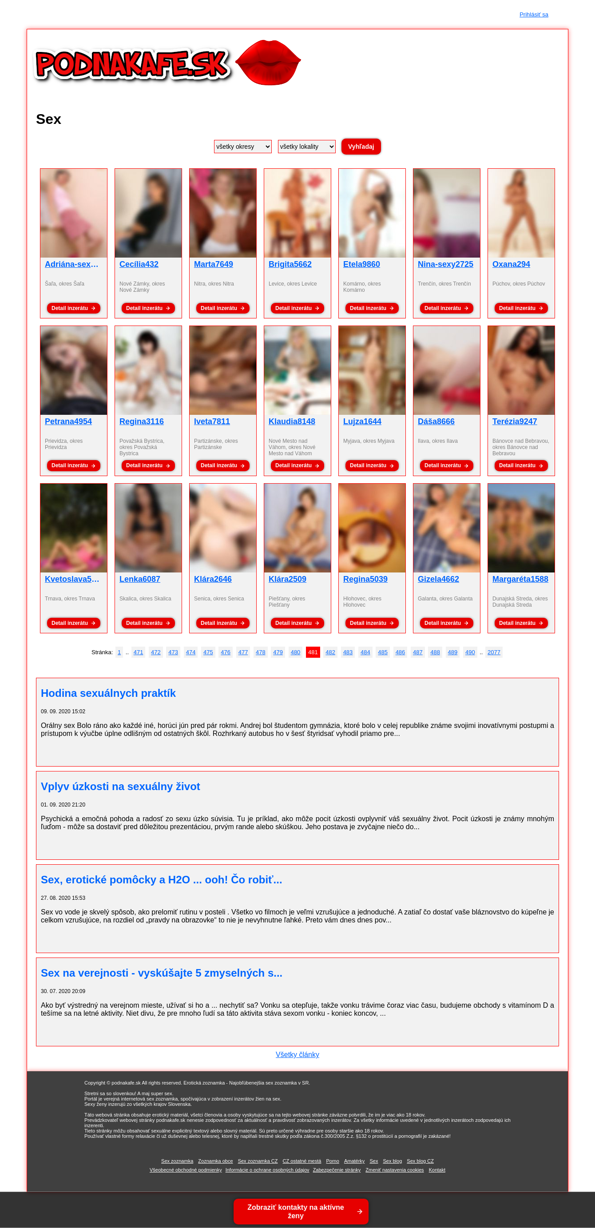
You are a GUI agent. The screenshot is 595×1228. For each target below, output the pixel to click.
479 (278, 652)
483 (348, 652)
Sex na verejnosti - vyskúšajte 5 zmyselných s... (161, 973)
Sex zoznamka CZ (258, 1161)
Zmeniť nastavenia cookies (394, 1169)
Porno (332, 1161)
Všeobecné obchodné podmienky (186, 1169)
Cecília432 (139, 264)
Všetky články (297, 1054)
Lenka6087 (139, 579)
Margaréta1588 (520, 579)
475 (208, 652)
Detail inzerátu (70, 308)
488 (435, 652)
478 (261, 652)
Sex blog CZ (420, 1161)
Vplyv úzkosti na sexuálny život (120, 786)
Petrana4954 (68, 421)
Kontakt (437, 1169)
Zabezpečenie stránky (337, 1169)
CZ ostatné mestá (302, 1161)
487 (418, 652)
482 (330, 652)
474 (191, 652)
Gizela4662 (438, 579)
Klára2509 (287, 579)
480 (296, 652)
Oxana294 (511, 264)
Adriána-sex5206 (76, 264)
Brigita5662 (290, 264)
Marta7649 (213, 264)
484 (365, 652)
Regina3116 (141, 421)
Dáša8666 (436, 421)
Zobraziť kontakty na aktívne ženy (296, 1212)
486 (400, 652)
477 (243, 652)
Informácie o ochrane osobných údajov (267, 1169)
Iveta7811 (212, 421)
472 (156, 652)
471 (138, 652)
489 (453, 652)
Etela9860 (361, 264)
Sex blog (392, 1161)
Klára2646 (213, 579)
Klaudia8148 (292, 421)
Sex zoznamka (177, 1161)
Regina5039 (365, 579)
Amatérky (354, 1161)
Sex (373, 1161)
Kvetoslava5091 (75, 579)
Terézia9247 (514, 421)
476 (225, 652)
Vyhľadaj (361, 146)
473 (173, 652)
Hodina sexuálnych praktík (108, 693)
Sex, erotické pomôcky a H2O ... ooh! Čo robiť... (161, 880)
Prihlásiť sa (534, 14)
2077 (494, 652)
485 (383, 652)
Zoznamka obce (215, 1161)
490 (470, 652)
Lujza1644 (362, 421)
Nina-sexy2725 (445, 264)
